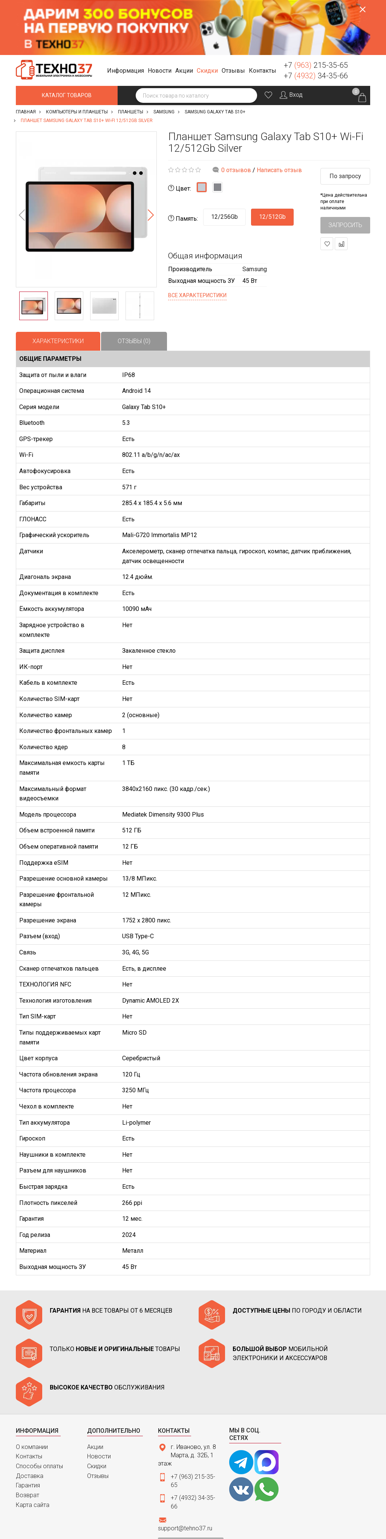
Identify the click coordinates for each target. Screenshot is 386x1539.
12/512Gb (272, 161)
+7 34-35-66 (316, 20)
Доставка (29, 1420)
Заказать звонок (361, 15)
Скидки (96, 1411)
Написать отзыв (279, 115)
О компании (32, 1391)
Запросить (345, 170)
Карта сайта (32, 1450)
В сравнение (341, 189)
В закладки (327, 189)
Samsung (254, 214)
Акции (95, 1391)
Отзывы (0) (134, 286)
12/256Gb (224, 161)
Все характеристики (197, 240)
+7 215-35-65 (316, 10)
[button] (126, 16)
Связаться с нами (190, 1488)
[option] (86, 154)
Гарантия (28, 1430)
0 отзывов (236, 115)
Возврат (27, 1440)
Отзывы (98, 1420)
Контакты (29, 1401)
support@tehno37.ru (185, 1473)
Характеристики (58, 286)
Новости (99, 1401)
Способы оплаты (39, 1411)
